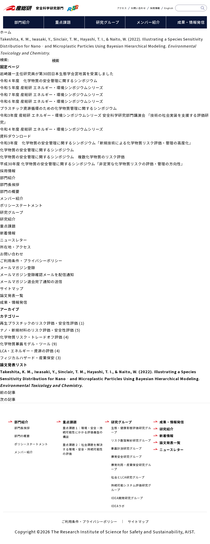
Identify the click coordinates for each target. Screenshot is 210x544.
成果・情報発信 (191, 22)
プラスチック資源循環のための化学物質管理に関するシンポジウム (58, 108)
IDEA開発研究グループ (127, 498)
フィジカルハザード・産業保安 (27, 357)
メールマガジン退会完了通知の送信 (31, 281)
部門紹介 (22, 22)
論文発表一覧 (11, 295)
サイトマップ (11, 288)
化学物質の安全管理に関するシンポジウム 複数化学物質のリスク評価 (62, 156)
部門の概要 (9, 191)
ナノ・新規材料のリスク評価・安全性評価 (37, 330)
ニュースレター (13, 240)
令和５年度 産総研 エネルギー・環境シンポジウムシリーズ (51, 87)
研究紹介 (8, 219)
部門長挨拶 (9, 184)
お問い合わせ (138, 8)
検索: (4, 59)
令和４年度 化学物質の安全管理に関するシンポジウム (48, 80)
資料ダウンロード (15, 136)
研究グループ (107, 22)
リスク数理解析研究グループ (131, 440)
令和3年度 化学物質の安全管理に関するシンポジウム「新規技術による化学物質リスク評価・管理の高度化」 (96, 142)
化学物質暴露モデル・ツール (25, 343)
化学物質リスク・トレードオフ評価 (31, 337)
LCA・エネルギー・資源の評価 (27, 350)
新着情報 (8, 233)
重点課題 (63, 22)
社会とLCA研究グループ (128, 477)
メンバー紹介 (148, 22)
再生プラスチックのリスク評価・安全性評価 (39, 323)
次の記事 (8, 399)
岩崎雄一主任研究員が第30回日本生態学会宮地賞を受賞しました (57, 73)
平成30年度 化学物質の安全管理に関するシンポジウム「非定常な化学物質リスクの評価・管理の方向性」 (92, 163)
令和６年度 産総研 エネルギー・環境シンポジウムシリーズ (51, 101)
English (168, 8)
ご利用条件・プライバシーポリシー (31, 260)
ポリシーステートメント (21, 205)
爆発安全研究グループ (126, 456)
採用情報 (155, 8)
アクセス (122, 8)
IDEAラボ (118, 506)
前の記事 (8, 392)
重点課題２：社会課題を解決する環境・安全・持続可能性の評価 (83, 449)
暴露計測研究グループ (126, 448)
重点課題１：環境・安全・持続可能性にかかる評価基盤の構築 (83, 432)
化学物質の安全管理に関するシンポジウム (37, 149)
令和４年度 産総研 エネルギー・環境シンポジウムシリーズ (51, 129)
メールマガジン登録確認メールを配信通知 (37, 274)
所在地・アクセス (15, 246)
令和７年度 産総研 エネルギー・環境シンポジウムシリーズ (51, 94)
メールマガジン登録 (17, 267)
